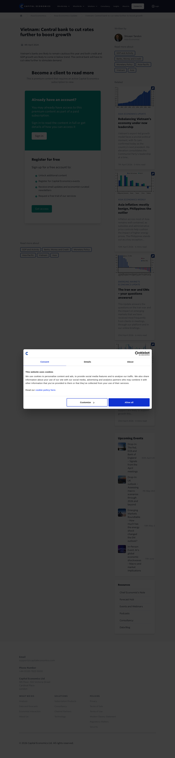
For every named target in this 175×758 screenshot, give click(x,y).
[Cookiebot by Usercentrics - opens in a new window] (137, 353)
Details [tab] (87, 361)
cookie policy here (45, 390)
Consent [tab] (44, 361)
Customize (87, 402)
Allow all (129, 402)
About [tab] (130, 361)
